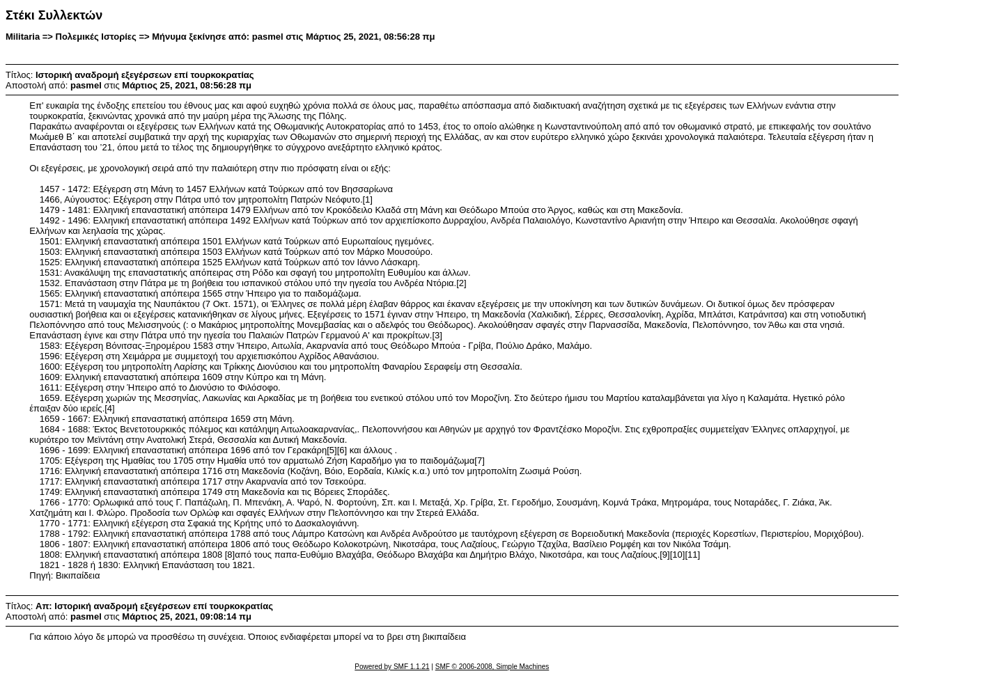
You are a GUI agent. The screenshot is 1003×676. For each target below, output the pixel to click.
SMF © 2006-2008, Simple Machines (492, 666)
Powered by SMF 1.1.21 (392, 666)
